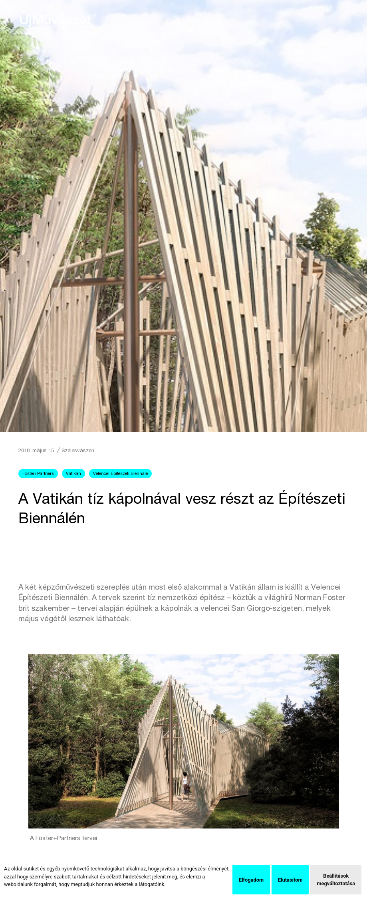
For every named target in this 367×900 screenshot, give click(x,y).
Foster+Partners (38, 474)
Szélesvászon (77, 451)
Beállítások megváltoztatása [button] (336, 879)
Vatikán (73, 474)
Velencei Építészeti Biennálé (120, 474)
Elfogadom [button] (251, 880)
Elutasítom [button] (290, 880)
